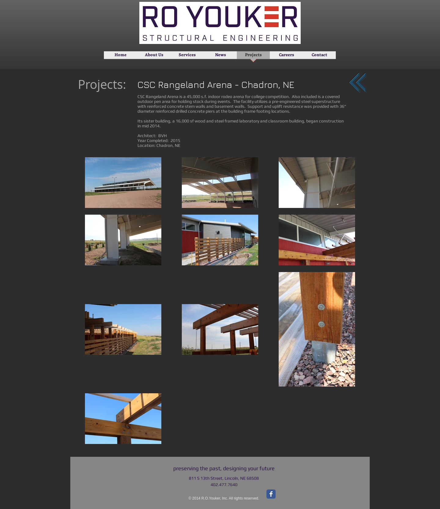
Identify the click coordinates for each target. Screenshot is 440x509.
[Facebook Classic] (271, 494)
